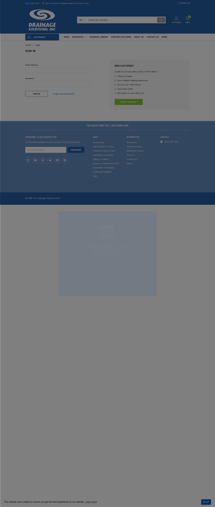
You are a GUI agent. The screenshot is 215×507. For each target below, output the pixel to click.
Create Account (128, 102)
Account (176, 22)
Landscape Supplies (102, 172)
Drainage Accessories (103, 155)
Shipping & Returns (135, 151)
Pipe (95, 176)
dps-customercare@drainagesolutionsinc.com (67, 3)
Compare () (184, 3)
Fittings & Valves (100, 159)
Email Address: (31, 65)
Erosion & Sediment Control (106, 163)
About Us (131, 155)
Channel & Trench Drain (104, 151)
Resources (77, 37)
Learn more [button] (91, 502)
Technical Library (134, 146)
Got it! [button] (206, 502)
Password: (29, 78)
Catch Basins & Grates (103, 146)
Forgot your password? (64, 94)
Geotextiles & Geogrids (103, 167)
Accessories (98, 142)
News (129, 163)
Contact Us (132, 159)
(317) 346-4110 (32, 3)
